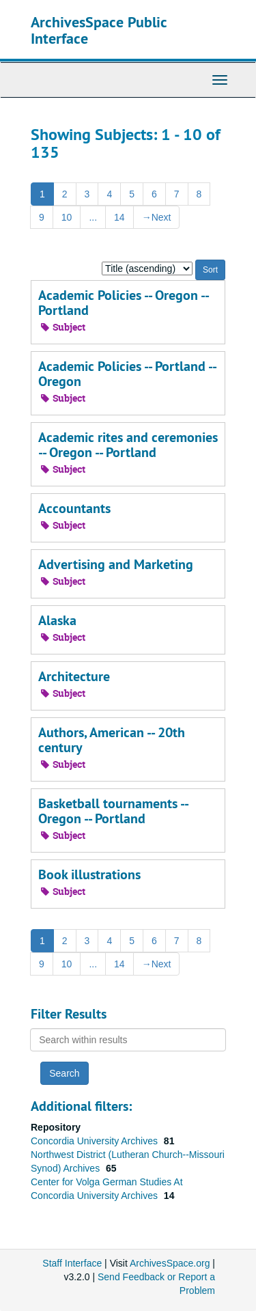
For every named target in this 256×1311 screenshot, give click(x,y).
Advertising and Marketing (115, 564)
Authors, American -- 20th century (111, 739)
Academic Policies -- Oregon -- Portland (123, 302)
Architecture (74, 676)
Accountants (74, 508)
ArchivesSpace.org (170, 1263)
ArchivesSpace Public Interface (99, 30)
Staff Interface (72, 1263)
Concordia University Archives (95, 1140)
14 (119, 217)
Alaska (57, 620)
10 (66, 217)
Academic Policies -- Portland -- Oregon (127, 373)
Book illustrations (89, 874)
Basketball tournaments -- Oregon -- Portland (113, 811)
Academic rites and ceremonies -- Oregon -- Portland (128, 444)
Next (156, 217)
